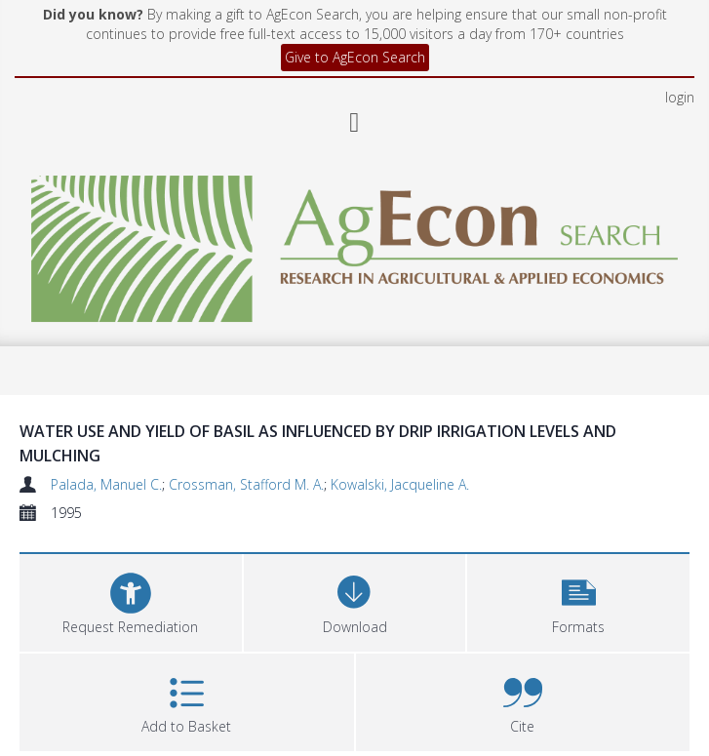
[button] (578, 600)
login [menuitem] (679, 97)
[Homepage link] (354, 243)
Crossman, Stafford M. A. (246, 484)
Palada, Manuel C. (106, 484)
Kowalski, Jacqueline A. (400, 484)
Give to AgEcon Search (355, 57)
